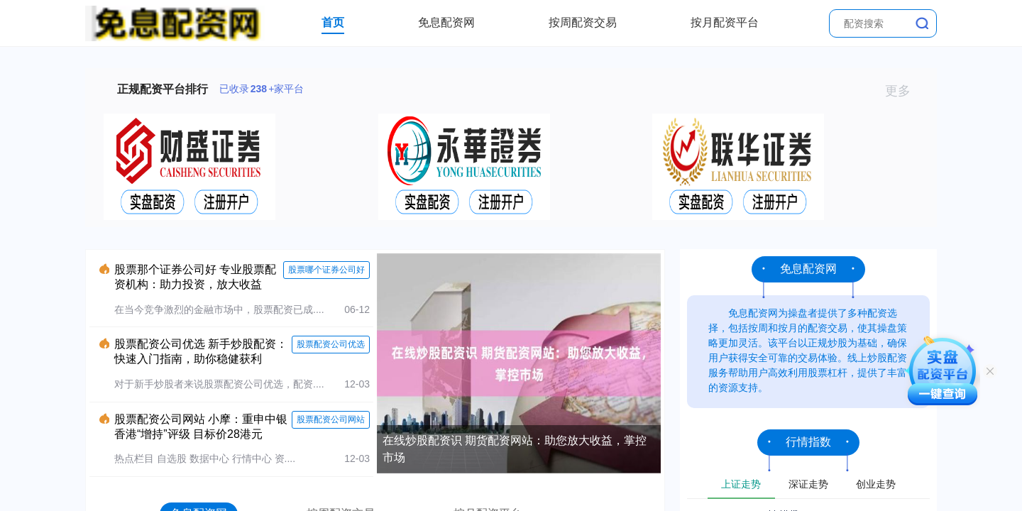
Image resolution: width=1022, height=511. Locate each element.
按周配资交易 (583, 22)
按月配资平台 (725, 22)
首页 (333, 22)
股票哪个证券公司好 (326, 270)
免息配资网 (446, 22)
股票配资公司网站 (331, 419)
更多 (904, 91)
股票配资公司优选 (331, 344)
